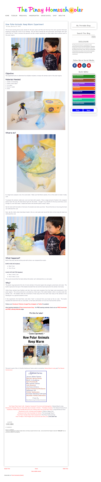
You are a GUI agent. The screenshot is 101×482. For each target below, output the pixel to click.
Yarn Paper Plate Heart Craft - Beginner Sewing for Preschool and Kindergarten (30, 406)
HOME (7, 15)
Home (36, 468)
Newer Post (7, 468)
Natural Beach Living (50, 368)
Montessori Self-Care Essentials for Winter (29, 413)
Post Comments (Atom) (17, 475)
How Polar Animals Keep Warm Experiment (29, 415)
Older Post (65, 468)
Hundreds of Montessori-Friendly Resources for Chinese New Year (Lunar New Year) (29, 409)
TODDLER (14, 15)
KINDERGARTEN (34, 15)
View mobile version (36, 471)
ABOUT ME (62, 15)
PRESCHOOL (23, 15)
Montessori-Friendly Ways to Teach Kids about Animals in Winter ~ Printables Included (29, 408)
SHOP (54, 15)
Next (88, 110)
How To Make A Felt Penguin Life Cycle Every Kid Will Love (32, 416)
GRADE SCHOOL (46, 15)
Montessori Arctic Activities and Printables (30, 411)
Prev (77, 110)
